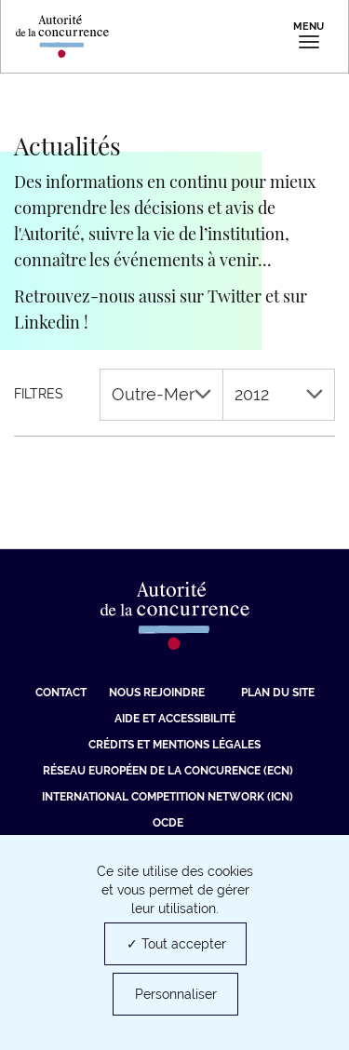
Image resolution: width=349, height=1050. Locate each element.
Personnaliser (176, 994)
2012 (279, 394)
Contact (61, 692)
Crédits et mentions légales (174, 744)
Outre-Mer (161, 394)
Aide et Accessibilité (174, 718)
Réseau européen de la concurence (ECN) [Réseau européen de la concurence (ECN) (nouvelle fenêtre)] (168, 770)
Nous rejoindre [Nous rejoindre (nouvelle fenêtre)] (157, 692)
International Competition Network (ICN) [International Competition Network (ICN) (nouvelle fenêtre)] (167, 796)
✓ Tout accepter (176, 943)
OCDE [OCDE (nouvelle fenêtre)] (168, 822)
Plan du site (278, 692)
